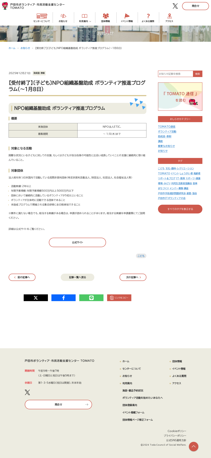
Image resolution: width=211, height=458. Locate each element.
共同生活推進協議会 (169, 188)
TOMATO (164, 173)
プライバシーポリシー (175, 435)
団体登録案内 (129, 405)
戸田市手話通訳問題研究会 (172, 197)
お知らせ (63, 21)
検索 (197, 74)
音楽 (183, 188)
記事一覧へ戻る (77, 277)
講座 (160, 141)
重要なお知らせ (166, 146)
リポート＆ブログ (175, 178)
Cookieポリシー (177, 431)
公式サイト (77, 242)
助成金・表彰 (164, 136)
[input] (175, 74)
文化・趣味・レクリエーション (180, 168)
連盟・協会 (193, 197)
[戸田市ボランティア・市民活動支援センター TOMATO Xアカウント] (175, 6)
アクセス (169, 21)
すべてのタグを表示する (180, 209)
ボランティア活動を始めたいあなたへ (142, 398)
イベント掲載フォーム (133, 412)
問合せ (195, 6)
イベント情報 (127, 21)
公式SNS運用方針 (176, 440)
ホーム (12, 48)
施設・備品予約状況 (132, 390)
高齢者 (161, 178)
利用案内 (84, 21)
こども (141, 256)
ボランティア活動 (167, 131)
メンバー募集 (165, 192)
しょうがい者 (187, 173)
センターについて (41, 21)
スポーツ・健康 (165, 183)
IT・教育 (189, 178)
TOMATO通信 (166, 126)
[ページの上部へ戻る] (193, 446)
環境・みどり (180, 183)
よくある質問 (148, 21)
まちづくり (192, 188)
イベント (175, 173)
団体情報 (105, 21)
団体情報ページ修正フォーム (137, 420)
